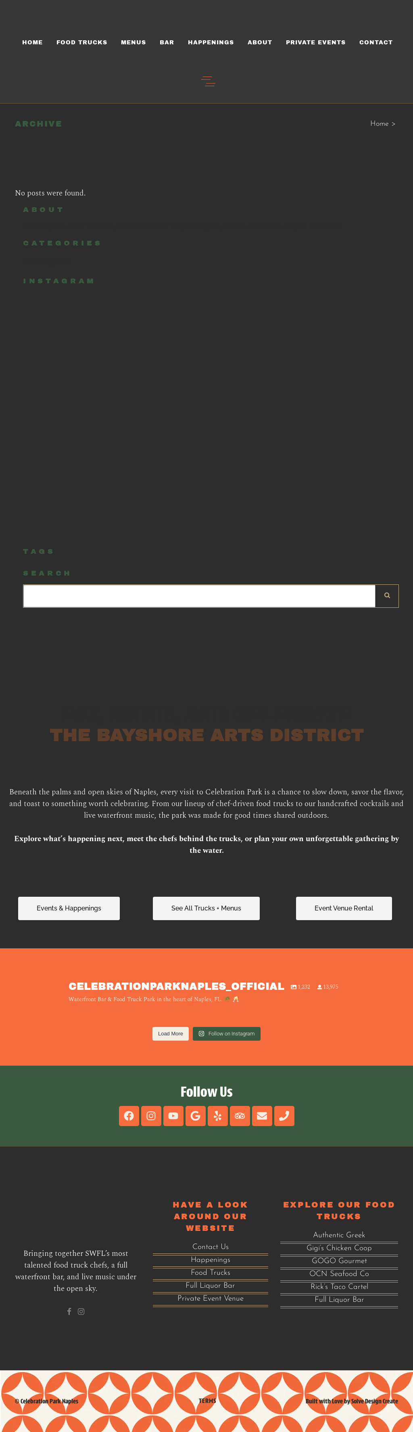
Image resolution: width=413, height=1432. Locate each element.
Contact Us (210, 1247)
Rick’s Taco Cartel (339, 1287)
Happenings (210, 1260)
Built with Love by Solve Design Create (352, 1401)
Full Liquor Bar (210, 1286)
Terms (207, 1401)
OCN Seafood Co (339, 1274)
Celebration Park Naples (49, 1401)
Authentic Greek (339, 1235)
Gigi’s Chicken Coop (339, 1248)
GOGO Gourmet (339, 1261)
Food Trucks (210, 1273)
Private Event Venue (210, 1299)
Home (379, 124)
